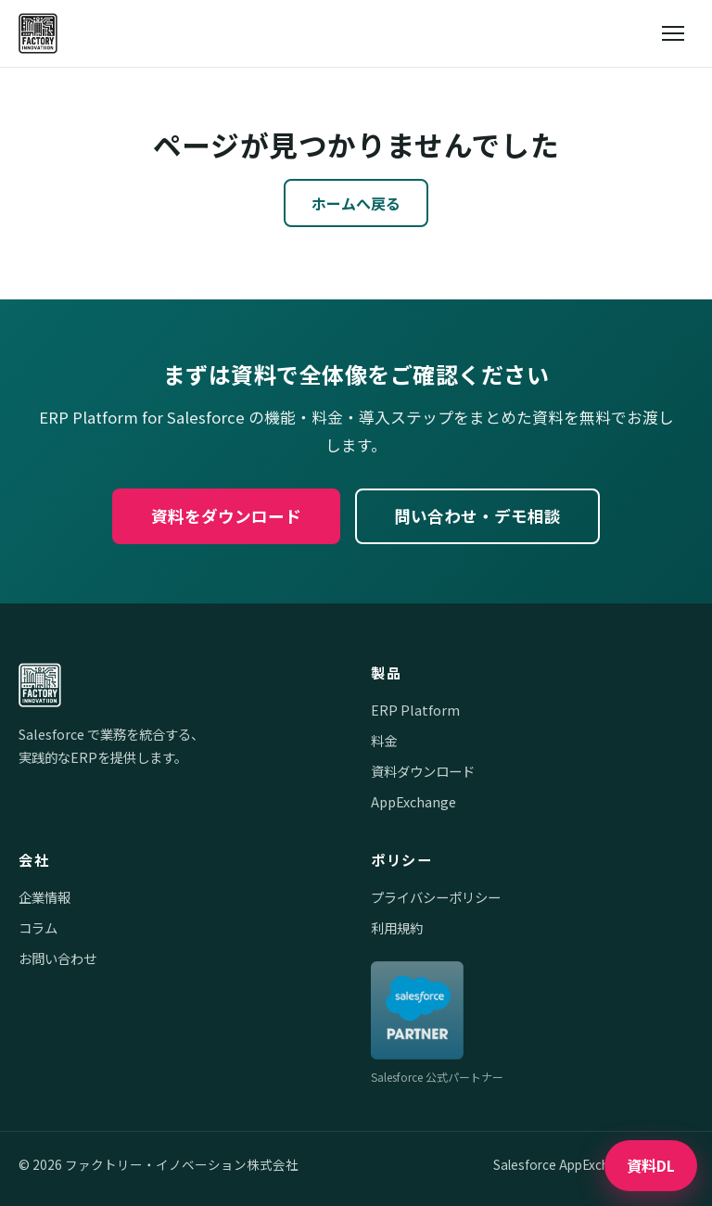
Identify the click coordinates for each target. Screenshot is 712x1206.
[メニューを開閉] (673, 33)
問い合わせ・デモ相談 (477, 515)
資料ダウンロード (423, 771)
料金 (384, 740)
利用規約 (397, 927)
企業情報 (44, 897)
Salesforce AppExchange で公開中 (593, 1164)
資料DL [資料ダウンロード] (651, 1165)
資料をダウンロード (226, 515)
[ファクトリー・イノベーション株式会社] (38, 33)
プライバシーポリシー (436, 897)
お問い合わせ (57, 958)
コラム (38, 927)
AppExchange (413, 801)
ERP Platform (415, 709)
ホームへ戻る (356, 203)
